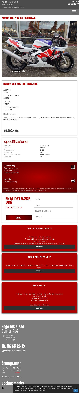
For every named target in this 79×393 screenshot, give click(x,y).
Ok (76, 391)
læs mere (39, 247)
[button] (7, 49)
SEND (18, 218)
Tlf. (13, 346)
